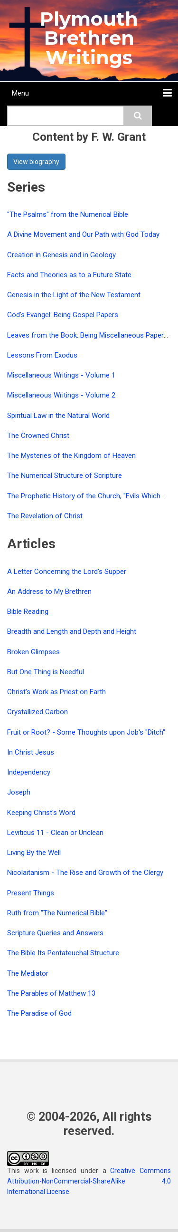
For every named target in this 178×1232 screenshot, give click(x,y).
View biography (36, 161)
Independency (28, 772)
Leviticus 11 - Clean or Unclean (55, 832)
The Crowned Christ (38, 435)
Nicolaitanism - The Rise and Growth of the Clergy (85, 872)
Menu (20, 93)
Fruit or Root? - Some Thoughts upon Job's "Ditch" (86, 732)
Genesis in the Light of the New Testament (74, 295)
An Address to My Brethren (49, 591)
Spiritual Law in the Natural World (58, 415)
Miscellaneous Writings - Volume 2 (61, 395)
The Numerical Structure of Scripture (64, 475)
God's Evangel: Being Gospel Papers (62, 314)
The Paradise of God (39, 1013)
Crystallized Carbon (37, 712)
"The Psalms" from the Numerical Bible (67, 214)
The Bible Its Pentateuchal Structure (63, 953)
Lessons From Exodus (42, 355)
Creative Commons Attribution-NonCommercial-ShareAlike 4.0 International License (89, 1181)
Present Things (30, 893)
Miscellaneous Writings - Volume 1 (61, 375)
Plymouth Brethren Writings (89, 38)
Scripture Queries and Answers (55, 933)
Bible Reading (27, 611)
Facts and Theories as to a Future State (69, 275)
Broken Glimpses (33, 652)
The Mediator (27, 973)
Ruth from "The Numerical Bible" (57, 913)
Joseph (18, 792)
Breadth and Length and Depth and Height (71, 631)
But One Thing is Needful (45, 672)
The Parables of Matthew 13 (51, 993)
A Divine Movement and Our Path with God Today (83, 234)
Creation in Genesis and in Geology (61, 255)
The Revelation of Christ (45, 516)
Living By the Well (34, 852)
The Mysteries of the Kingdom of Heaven (71, 455)
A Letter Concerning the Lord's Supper (66, 571)
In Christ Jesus (30, 752)
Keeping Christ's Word (41, 812)
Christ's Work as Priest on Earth (56, 692)
